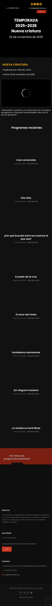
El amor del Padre (26, 315)
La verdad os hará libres (26, 428)
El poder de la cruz (26, 277)
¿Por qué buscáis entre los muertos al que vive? (26, 238)
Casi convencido (26, 160)
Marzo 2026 (35, 281)
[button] (5, 12)
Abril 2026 (34, 164)
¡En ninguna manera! (26, 391)
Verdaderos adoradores (26, 353)
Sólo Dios (26, 198)
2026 (29, 164)
